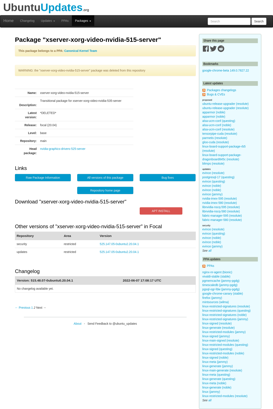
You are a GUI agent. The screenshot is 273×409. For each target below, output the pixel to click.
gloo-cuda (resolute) (215, 142)
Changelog (27, 20)
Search (259, 21)
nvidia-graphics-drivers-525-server (62, 148)
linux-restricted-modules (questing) (225, 344)
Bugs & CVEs (216, 94)
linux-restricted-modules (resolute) (225, 396)
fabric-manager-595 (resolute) (222, 215)
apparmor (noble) (213, 112)
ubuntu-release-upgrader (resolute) (225, 103)
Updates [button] (48, 20)
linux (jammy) (211, 391)
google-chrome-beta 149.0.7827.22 (225, 70)
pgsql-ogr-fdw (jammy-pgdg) (221, 289)
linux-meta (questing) (216, 374)
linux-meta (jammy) (215, 362)
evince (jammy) (212, 194)
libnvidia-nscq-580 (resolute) (221, 211)
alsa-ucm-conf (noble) (216, 125)
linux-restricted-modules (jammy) (224, 332)
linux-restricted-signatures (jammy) (225, 319)
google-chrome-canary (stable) (222, 293)
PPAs (65, 20)
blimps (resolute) (213, 163)
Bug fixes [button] (167, 177)
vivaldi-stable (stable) (216, 276)
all (209, 250)
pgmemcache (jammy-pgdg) (221, 280)
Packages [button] (83, 20)
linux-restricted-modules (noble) (223, 353)
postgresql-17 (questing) (218, 177)
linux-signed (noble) (215, 357)
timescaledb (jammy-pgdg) (220, 285)
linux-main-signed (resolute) (220, 340)
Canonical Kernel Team (80, 51)
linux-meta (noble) (214, 383)
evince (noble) (211, 185)
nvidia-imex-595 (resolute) (219, 198)
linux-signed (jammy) (216, 336)
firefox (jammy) (212, 297)
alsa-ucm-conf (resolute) (218, 129)
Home (8, 21)
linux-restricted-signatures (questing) (226, 310)
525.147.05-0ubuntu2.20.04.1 (119, 244)
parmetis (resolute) (214, 138)
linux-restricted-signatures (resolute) (226, 306)
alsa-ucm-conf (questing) (218, 121)
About (77, 323)
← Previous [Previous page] (22, 307)
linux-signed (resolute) (217, 323)
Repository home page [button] (105, 190)
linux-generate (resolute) (218, 327)
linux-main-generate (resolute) (222, 370)
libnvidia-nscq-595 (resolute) (221, 207)
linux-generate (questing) (218, 379)
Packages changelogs (221, 90)
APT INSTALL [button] (161, 211)
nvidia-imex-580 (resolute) (219, 202)
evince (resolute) (213, 173)
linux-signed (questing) (217, 349)
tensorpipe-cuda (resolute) (219, 133)
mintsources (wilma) (215, 302)
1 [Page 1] (32, 307)
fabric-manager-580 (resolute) (222, 220)
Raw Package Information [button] (43, 177)
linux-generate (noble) (216, 387)
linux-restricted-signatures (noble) (224, 315)
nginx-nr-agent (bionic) (217, 272)
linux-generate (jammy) (217, 366)
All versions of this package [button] (105, 177)
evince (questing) (213, 181)
